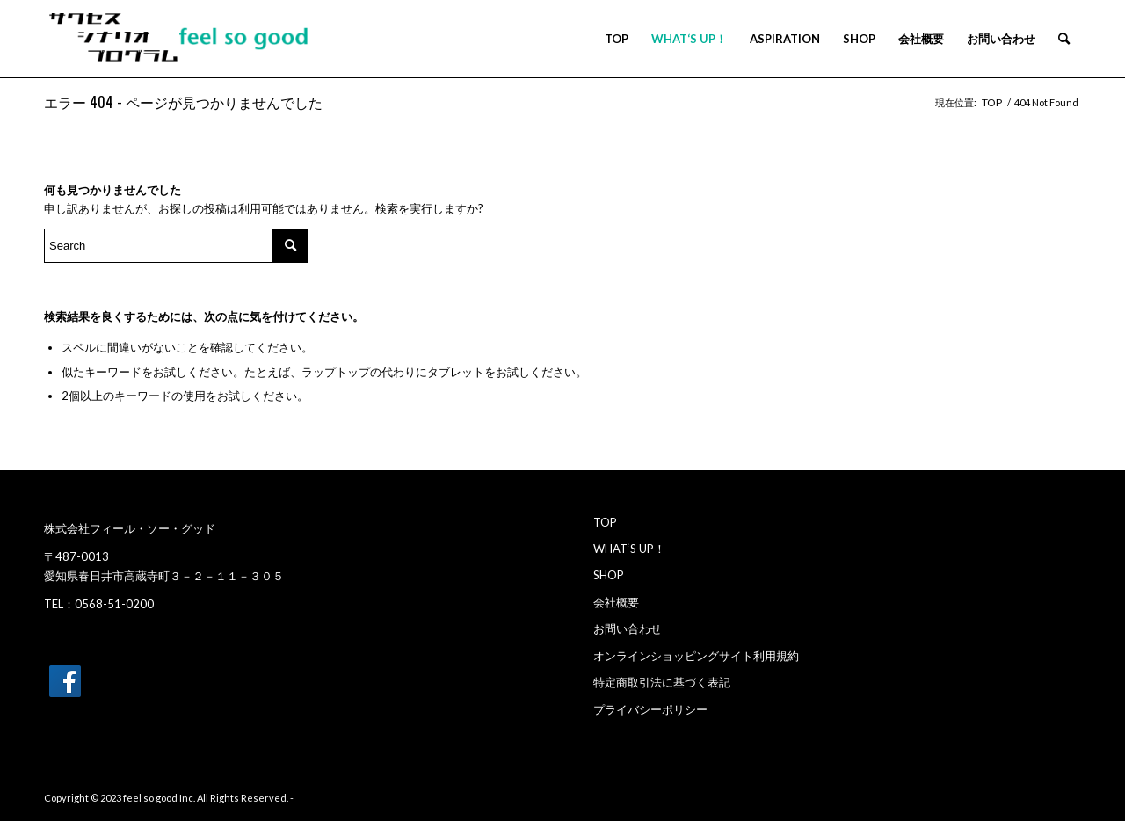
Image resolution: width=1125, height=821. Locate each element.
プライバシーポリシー (650, 709)
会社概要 (616, 602)
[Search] (1064, 38)
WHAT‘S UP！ (629, 548)
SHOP (608, 575)
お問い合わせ (627, 628)
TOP (605, 522)
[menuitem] (616, 38)
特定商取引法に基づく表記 (661, 682)
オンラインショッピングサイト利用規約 (696, 656)
